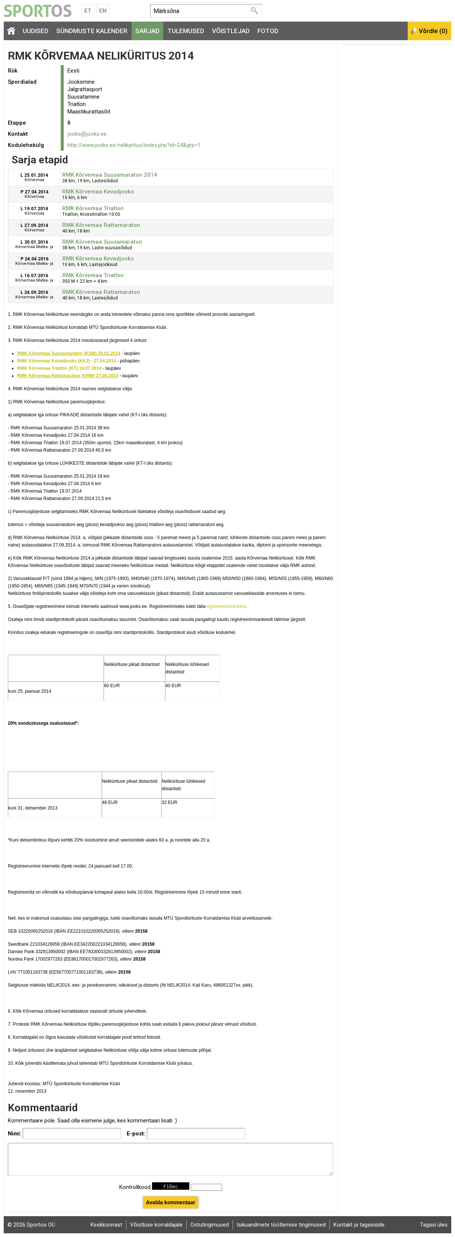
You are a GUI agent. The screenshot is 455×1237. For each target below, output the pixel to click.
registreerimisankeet (225, 606)
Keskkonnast (106, 1224)
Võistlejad (231, 31)
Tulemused (185, 31)
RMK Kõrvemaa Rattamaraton (101, 225)
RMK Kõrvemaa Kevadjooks (98, 191)
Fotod (267, 31)
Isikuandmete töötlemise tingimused (281, 1224)
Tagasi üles (434, 1224)
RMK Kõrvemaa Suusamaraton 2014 (109, 175)
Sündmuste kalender (91, 31)
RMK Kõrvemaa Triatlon (93, 208)
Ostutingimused (209, 1224)
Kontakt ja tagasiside (359, 1224)
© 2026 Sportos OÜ (31, 1224)
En (103, 10)
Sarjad (147, 31)
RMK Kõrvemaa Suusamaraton (102, 241)
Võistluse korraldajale (156, 1224)
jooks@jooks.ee (87, 134)
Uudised (35, 31)
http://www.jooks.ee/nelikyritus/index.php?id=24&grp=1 (133, 145)
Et (87, 10)
